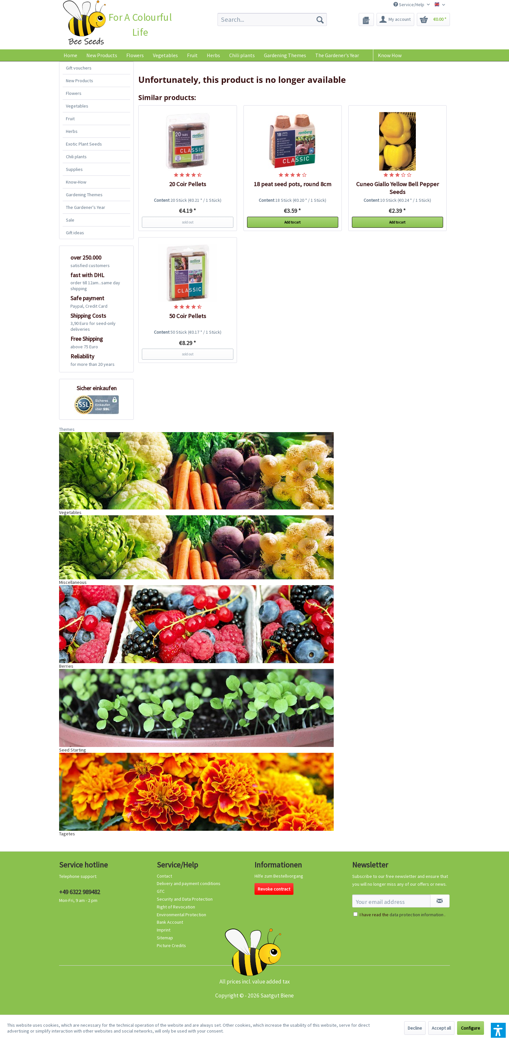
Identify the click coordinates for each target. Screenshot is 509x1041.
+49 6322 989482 (79, 892)
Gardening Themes (84, 195)
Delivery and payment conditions (188, 883)
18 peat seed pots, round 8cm (292, 184)
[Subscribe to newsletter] (440, 900)
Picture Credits (171, 945)
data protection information (416, 915)
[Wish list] (366, 19)
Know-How (76, 182)
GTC (161, 891)
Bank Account (170, 922)
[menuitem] (272, 19)
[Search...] (272, 19)
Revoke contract (274, 889)
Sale (70, 220)
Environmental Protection (181, 915)
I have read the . (402, 915)
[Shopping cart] (433, 19)
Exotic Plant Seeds (84, 144)
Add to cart (292, 222)
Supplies (74, 169)
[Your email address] (391, 900)
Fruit (70, 119)
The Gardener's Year (85, 207)
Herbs (72, 131)
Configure (470, 1028)
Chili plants (76, 157)
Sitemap (165, 938)
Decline (415, 1028)
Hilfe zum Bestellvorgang (279, 876)
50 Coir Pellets (187, 316)
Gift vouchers (79, 68)
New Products (79, 81)
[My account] (395, 19)
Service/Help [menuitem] (409, 4)
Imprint (163, 930)
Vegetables (77, 106)
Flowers (73, 93)
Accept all (441, 1028)
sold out (187, 222)
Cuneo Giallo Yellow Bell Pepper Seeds (397, 188)
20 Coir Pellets (187, 184)
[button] (498, 1030)
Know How (390, 55)
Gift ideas (75, 233)
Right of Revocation (176, 907)
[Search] (320, 19)
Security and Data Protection (185, 899)
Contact (164, 876)
